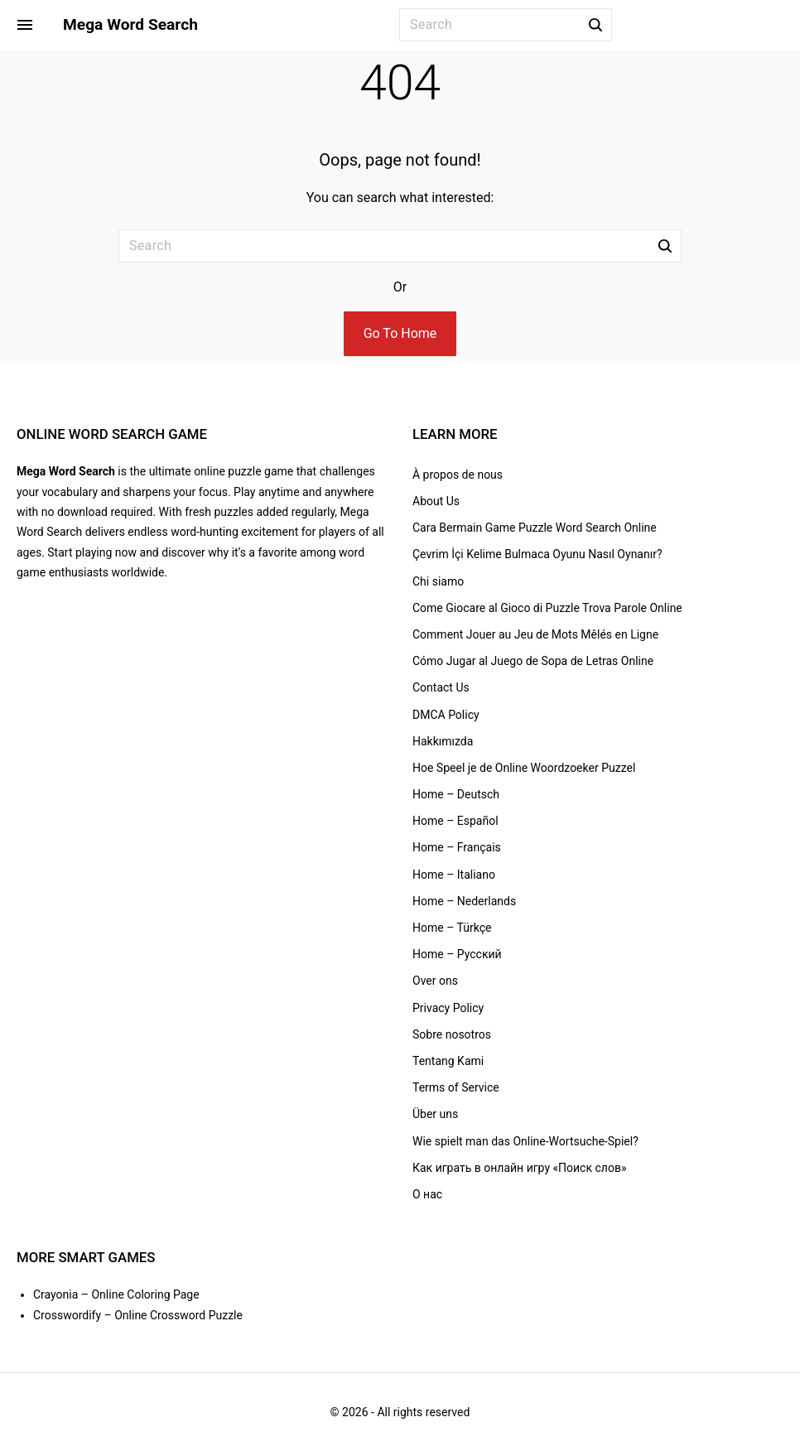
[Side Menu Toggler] (25, 25)
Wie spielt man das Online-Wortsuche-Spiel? (525, 1141)
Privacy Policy (448, 1008)
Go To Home (400, 333)
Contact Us (441, 687)
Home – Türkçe (451, 927)
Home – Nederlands (464, 901)
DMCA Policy (446, 714)
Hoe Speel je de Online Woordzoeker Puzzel (523, 767)
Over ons (435, 980)
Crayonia (55, 1294)
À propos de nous (457, 474)
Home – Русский (457, 954)
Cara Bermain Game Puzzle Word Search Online (534, 527)
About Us (436, 501)
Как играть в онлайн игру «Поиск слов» (519, 1167)
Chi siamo (438, 581)
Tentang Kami (448, 1061)
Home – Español (455, 820)
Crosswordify (67, 1315)
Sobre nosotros (451, 1034)
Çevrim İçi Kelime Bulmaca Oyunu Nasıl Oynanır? (537, 554)
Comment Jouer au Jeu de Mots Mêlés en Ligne (535, 634)
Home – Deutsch (455, 794)
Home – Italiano (453, 874)
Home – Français (456, 847)
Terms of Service (455, 1087)
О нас (427, 1194)
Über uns (435, 1114)
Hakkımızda (442, 741)
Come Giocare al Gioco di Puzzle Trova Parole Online (547, 608)
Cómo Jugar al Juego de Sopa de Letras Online (532, 661)
